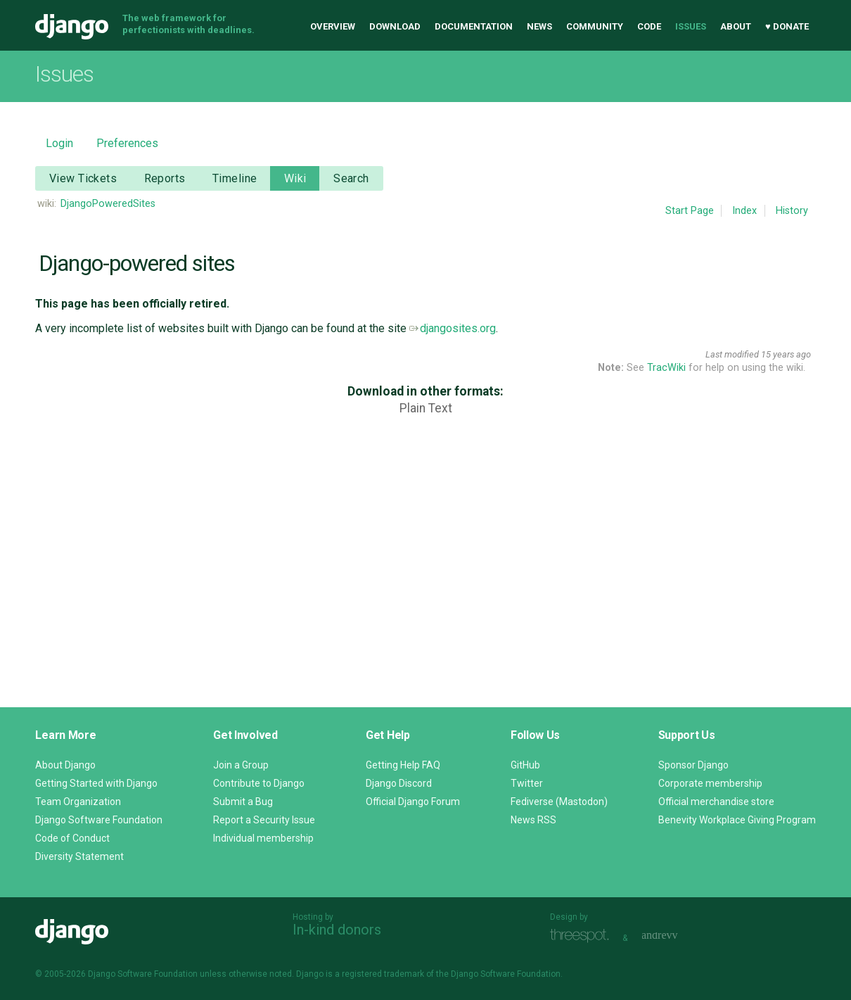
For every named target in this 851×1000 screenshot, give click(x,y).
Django (71, 26)
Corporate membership (710, 783)
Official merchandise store (716, 801)
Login (59, 143)
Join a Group (241, 765)
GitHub (525, 765)
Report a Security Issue (264, 819)
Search (351, 178)
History (792, 211)
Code (649, 26)
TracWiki (666, 368)
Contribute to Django (259, 783)
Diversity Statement (79, 856)
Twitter (527, 783)
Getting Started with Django (96, 783)
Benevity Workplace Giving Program (737, 819)
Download (395, 26)
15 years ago (786, 354)
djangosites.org (452, 328)
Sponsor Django (693, 765)
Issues (690, 26)
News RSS (533, 819)
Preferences (127, 143)
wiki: (46, 204)
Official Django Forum (413, 801)
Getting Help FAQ (403, 765)
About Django (65, 765)
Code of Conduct (72, 838)
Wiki (295, 178)
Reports (165, 178)
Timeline (234, 178)
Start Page (689, 211)
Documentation (474, 26)
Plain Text (425, 408)
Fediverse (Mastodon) (559, 801)
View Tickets (83, 178)
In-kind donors (337, 929)
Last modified (732, 354)
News (539, 26)
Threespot (583, 936)
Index (744, 211)
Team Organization (78, 801)
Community (594, 26)
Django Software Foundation (98, 819)
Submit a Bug (243, 801)
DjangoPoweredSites (107, 204)
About (735, 26)
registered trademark (383, 974)
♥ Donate (787, 26)
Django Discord (399, 783)
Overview (332, 26)
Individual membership (263, 838)
